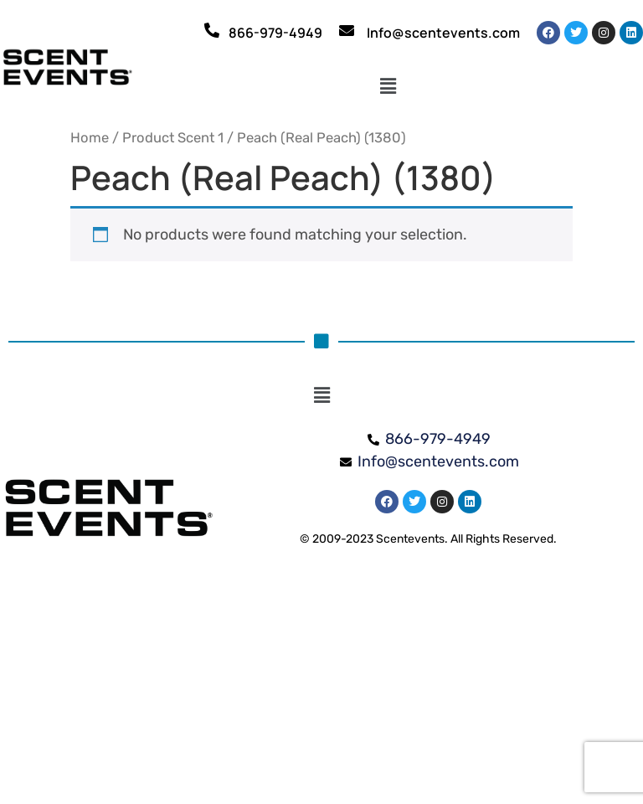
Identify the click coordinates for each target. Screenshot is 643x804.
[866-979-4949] (211, 30)
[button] (388, 86)
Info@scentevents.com (443, 32)
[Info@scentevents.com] (346, 30)
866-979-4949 (275, 32)
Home (89, 138)
